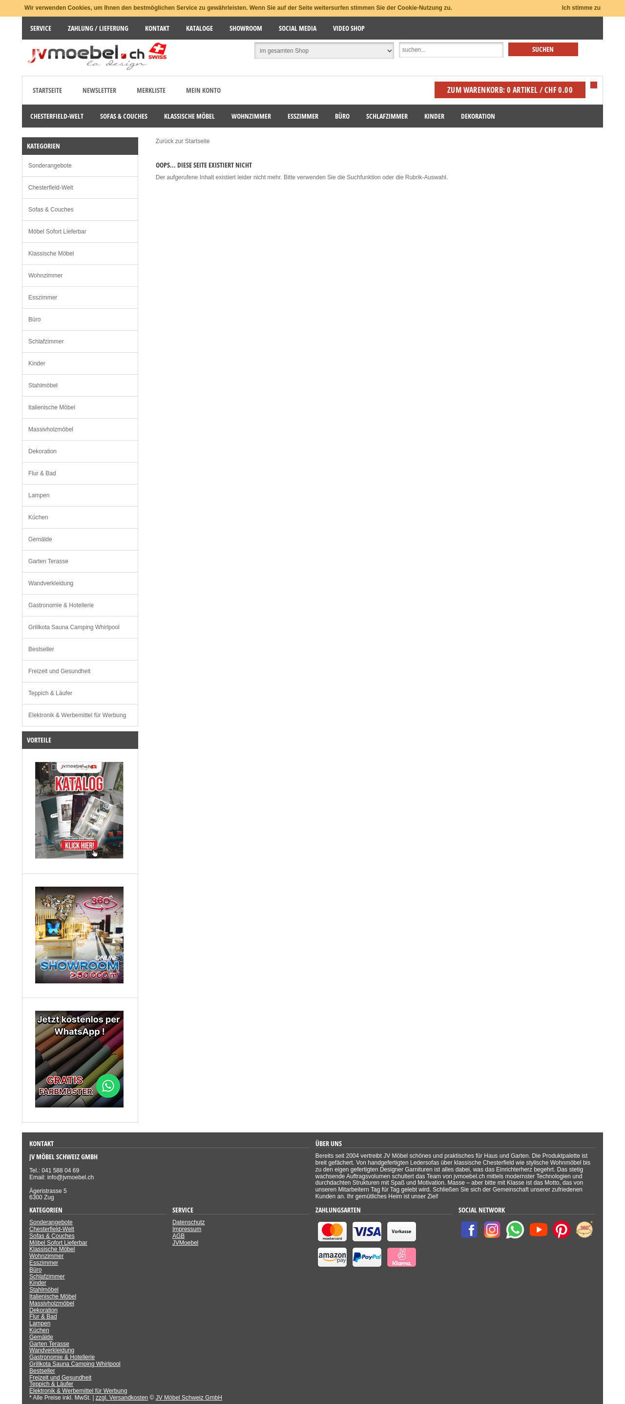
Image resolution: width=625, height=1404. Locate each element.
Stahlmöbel (43, 385)
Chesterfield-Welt (50, 187)
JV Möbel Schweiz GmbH (189, 1397)
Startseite (47, 90)
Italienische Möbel (51, 407)
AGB (178, 1236)
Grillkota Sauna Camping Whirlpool (74, 627)
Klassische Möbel (51, 253)
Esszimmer (42, 297)
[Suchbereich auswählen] (324, 51)
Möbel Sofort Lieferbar (57, 231)
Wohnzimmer (45, 275)
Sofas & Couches (51, 209)
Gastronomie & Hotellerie (61, 605)
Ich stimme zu (581, 7)
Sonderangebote (50, 165)
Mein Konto (203, 90)
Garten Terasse (48, 561)
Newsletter (99, 90)
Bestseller (41, 649)
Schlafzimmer (46, 341)
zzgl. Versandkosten (122, 1397)
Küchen (38, 517)
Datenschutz (188, 1222)
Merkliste (151, 90)
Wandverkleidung (50, 583)
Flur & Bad (42, 473)
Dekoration (42, 451)
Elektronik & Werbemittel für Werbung (77, 715)
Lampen (38, 495)
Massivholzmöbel (50, 429)
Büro (34, 319)
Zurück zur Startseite (183, 141)
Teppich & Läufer (50, 693)
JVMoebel (185, 1242)
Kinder (36, 363)
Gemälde (40, 539)
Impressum (186, 1229)
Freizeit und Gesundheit (59, 671)
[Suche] (451, 50)
